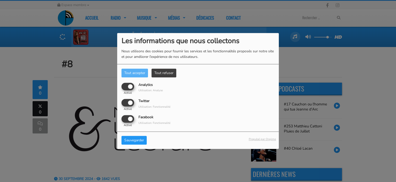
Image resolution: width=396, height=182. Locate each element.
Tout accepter (134, 73)
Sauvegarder (134, 140)
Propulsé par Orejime (262, 139)
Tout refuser (164, 73)
